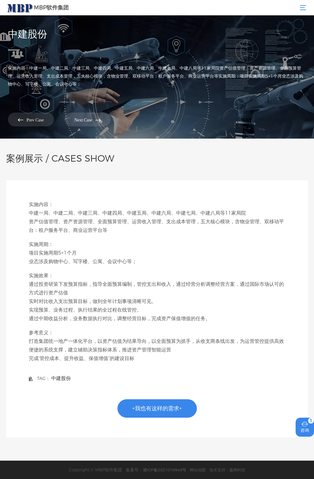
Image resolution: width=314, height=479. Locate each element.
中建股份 (61, 378)
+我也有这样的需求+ (157, 408)
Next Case (88, 119)
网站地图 (198, 469)
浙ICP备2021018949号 (164, 469)
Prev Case (31, 119)
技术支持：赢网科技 (227, 469)
